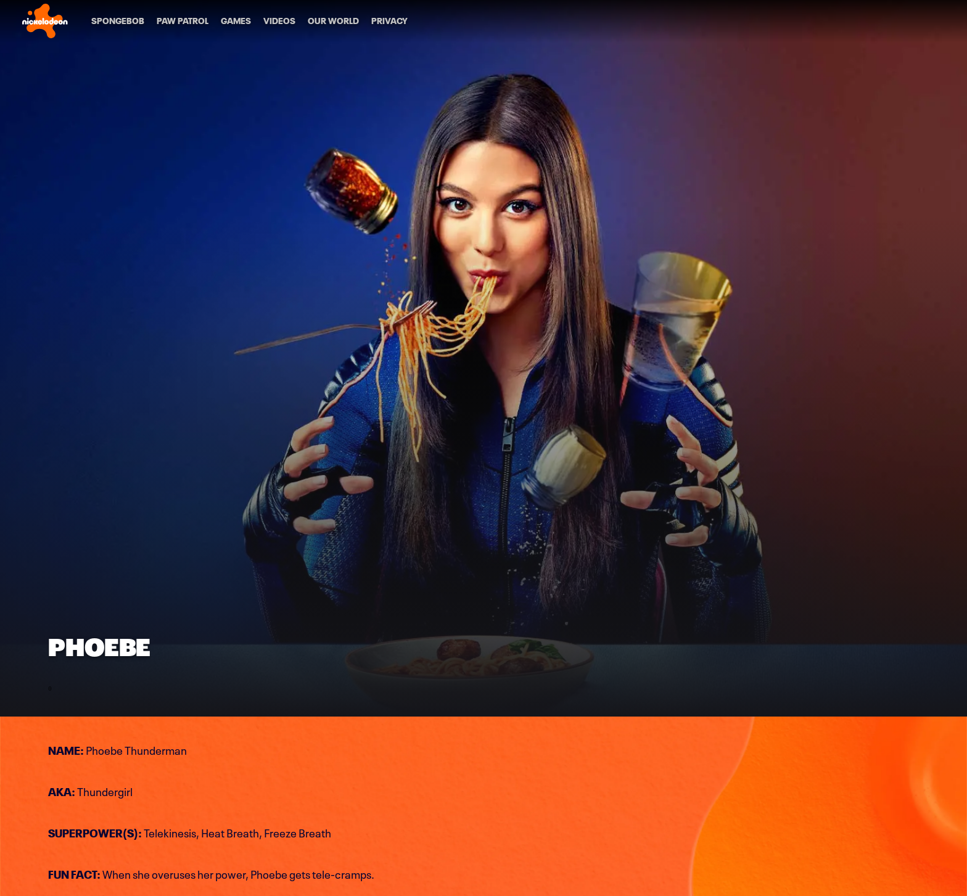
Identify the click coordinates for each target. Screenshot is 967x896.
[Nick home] (45, 21)
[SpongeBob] (117, 20)
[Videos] (279, 20)
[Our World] (333, 20)
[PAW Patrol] (182, 20)
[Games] (236, 20)
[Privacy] (389, 20)
